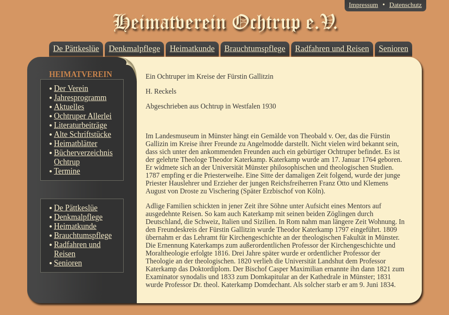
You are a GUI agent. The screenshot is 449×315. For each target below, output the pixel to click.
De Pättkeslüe (75, 207)
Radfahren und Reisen (77, 249)
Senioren (68, 263)
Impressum (363, 4)
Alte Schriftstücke (82, 134)
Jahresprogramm (80, 97)
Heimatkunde (75, 226)
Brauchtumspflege (83, 235)
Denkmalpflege (78, 217)
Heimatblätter (75, 143)
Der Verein (71, 88)
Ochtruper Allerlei (82, 116)
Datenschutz (405, 4)
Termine (67, 171)
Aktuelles (69, 106)
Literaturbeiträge (80, 125)
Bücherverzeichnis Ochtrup (83, 157)
